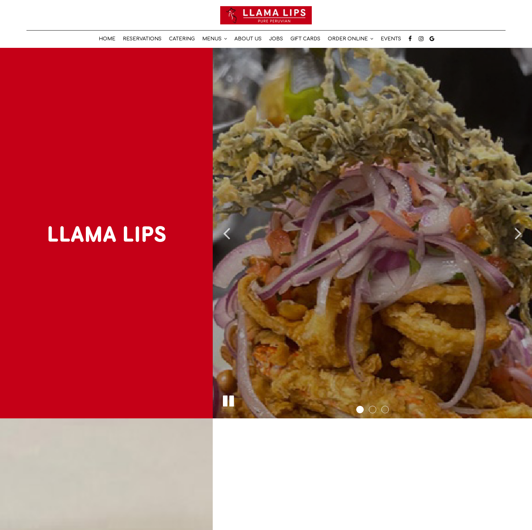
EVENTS (391, 38)
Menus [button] (214, 38)
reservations (142, 38)
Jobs (276, 38)
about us (248, 38)
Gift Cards (305, 38)
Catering (182, 38)
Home (107, 38)
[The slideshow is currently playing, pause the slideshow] (228, 400)
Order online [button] (350, 38)
